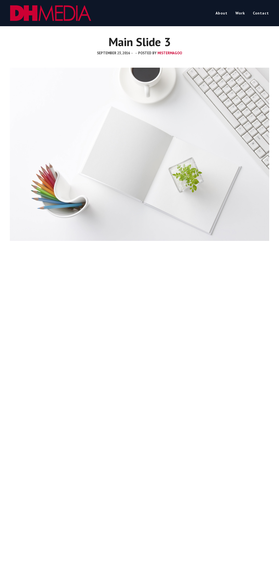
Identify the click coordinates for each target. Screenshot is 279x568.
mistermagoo (169, 53)
